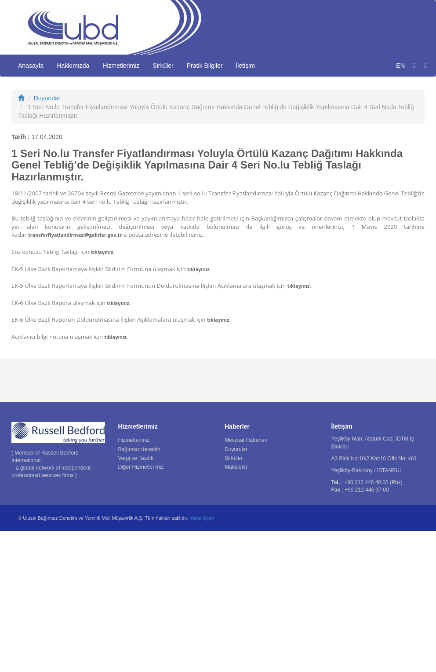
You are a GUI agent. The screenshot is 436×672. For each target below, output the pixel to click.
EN (400, 65)
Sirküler (163, 65)
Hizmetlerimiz (120, 65)
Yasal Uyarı (201, 658)
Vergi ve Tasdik (136, 598)
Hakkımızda (73, 65)
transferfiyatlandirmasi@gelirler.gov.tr (75, 375)
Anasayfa (31, 65)
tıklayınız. (103, 392)
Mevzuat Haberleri (246, 581)
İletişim (245, 65)
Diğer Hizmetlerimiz (141, 607)
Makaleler (236, 607)
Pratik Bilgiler (205, 65)
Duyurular (47, 238)
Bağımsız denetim (139, 590)
